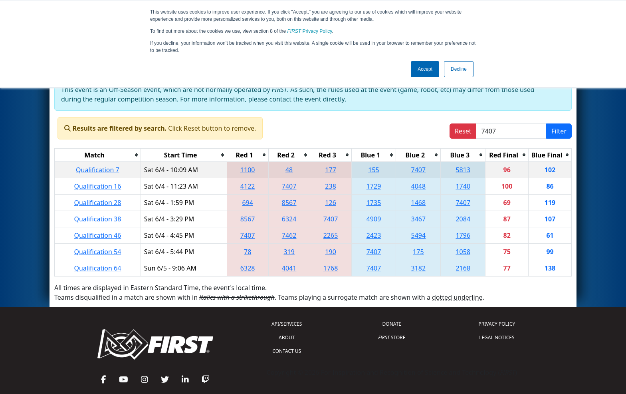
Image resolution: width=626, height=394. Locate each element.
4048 (418, 186)
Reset (463, 131)
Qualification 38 (97, 219)
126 (330, 202)
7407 (418, 169)
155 (373, 169)
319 (288, 251)
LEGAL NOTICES (497, 337)
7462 (289, 235)
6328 (247, 268)
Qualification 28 (97, 202)
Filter (559, 131)
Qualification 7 (97, 169)
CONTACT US (286, 351)
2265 (330, 235)
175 (418, 251)
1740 (463, 186)
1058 (463, 251)
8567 (289, 202)
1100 (247, 169)
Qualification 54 (97, 251)
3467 (418, 219)
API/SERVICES (286, 323)
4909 (373, 219)
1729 (373, 186)
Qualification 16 (97, 186)
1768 (330, 268)
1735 (373, 202)
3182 (418, 268)
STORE (391, 337)
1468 (418, 202)
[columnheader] (98, 154)
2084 (463, 219)
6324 (289, 219)
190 (330, 251)
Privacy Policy (309, 31)
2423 (373, 235)
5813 (463, 169)
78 (247, 251)
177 (330, 169)
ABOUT (287, 337)
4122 (247, 186)
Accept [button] (425, 69)
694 (247, 202)
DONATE (391, 323)
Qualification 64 (97, 268)
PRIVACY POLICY (496, 323)
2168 (463, 268)
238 (330, 186)
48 (289, 169)
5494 (418, 235)
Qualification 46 (97, 235)
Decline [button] (459, 69)
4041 (289, 268)
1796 (463, 235)
